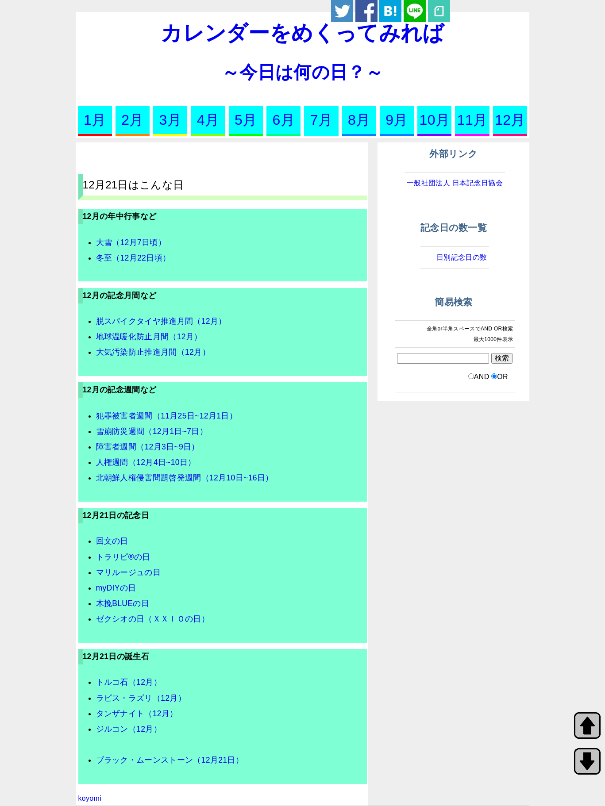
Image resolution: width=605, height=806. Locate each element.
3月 (170, 120)
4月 (208, 120)
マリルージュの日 (128, 572)
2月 (132, 120)
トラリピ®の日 (123, 557)
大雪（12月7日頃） (131, 242)
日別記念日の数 (461, 257)
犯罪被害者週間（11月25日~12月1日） (167, 415)
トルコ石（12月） (129, 682)
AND (481, 376)
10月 (435, 120)
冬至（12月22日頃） (133, 257)
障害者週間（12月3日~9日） (148, 446)
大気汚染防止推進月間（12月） (153, 352)
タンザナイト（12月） (137, 713)
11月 (472, 120)
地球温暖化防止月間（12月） (149, 336)
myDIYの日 (116, 587)
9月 (396, 120)
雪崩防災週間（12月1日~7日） (152, 431)
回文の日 (112, 541)
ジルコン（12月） (129, 729)
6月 (283, 120)
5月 (246, 120)
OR (502, 376)
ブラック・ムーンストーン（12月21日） (170, 760)
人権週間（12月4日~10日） (146, 462)
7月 (321, 120)
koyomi (90, 798)
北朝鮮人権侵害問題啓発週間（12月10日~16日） (185, 477)
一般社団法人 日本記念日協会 (455, 183)
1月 (95, 120)
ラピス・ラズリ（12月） (141, 698)
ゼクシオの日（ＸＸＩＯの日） (152, 618)
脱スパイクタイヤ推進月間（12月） (161, 321)
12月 (510, 120)
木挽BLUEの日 (123, 603)
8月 (359, 120)
